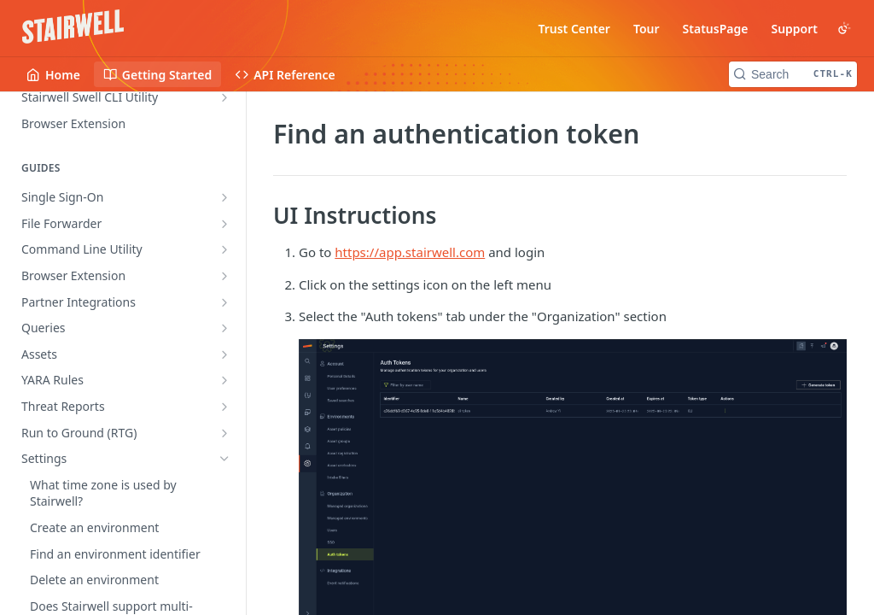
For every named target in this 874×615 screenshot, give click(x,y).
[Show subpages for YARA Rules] (224, 380)
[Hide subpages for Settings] (224, 459)
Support (794, 28)
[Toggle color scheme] (844, 28)
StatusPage (716, 28)
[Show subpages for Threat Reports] (224, 406)
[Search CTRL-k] (793, 74)
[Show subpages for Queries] (224, 328)
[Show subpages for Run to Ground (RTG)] (224, 433)
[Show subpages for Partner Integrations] (224, 302)
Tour (646, 28)
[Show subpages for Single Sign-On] (224, 197)
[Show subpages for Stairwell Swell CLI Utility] (224, 97)
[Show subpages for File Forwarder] (224, 224)
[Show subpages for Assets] (224, 354)
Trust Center (574, 28)
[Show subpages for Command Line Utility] (224, 249)
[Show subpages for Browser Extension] (224, 276)
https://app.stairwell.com (410, 252)
